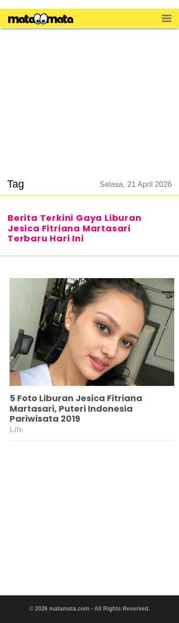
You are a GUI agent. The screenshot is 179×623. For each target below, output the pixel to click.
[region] (89, 97)
